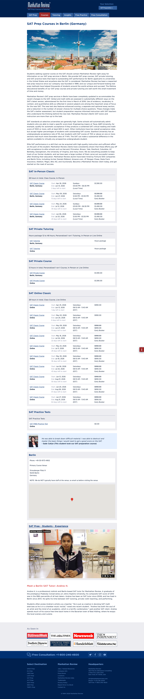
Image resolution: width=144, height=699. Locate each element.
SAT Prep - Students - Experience (48, 526)
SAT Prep (33, 15)
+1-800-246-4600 (67, 654)
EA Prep (30, 671)
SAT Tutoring (35, 241)
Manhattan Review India (66, 678)
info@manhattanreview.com (98, 678)
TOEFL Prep (31, 687)
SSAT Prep (30, 682)
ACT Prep (30, 680)
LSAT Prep (30, 675)
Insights (67, 15)
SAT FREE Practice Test (39, 424)
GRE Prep (30, 673)
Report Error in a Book (65, 685)
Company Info (62, 671)
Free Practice (81, 15)
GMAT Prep (31, 669)
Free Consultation (99, 15)
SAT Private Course (37, 273)
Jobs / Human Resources (66, 669)
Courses (44, 15)
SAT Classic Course (37, 183)
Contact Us (61, 687)
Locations (61, 675)
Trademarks (62, 680)
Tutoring (56, 15)
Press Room (62, 673)
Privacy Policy (62, 682)
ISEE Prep (30, 685)
